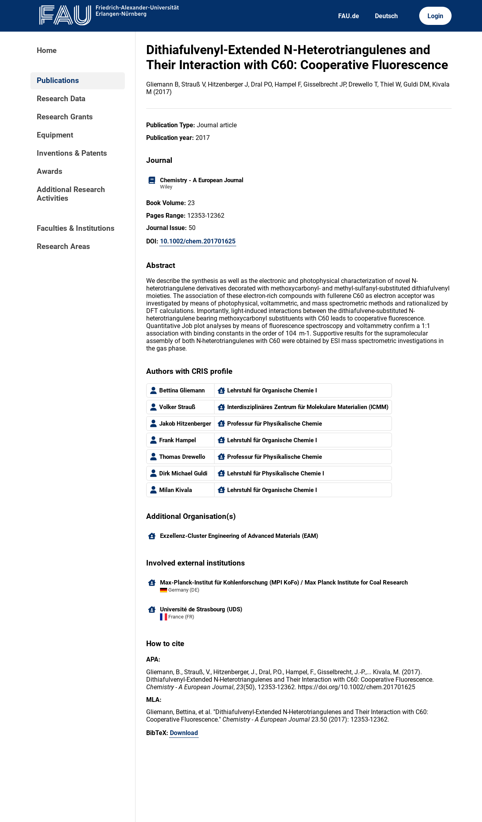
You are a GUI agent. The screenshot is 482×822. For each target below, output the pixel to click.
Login (435, 16)
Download (184, 733)
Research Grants (65, 117)
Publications (58, 80)
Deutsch (386, 16)
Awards (49, 171)
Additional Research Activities (71, 194)
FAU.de (348, 16)
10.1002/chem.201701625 (197, 241)
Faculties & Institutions (76, 228)
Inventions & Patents (72, 153)
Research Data (61, 98)
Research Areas (63, 246)
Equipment (55, 135)
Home (46, 50)
